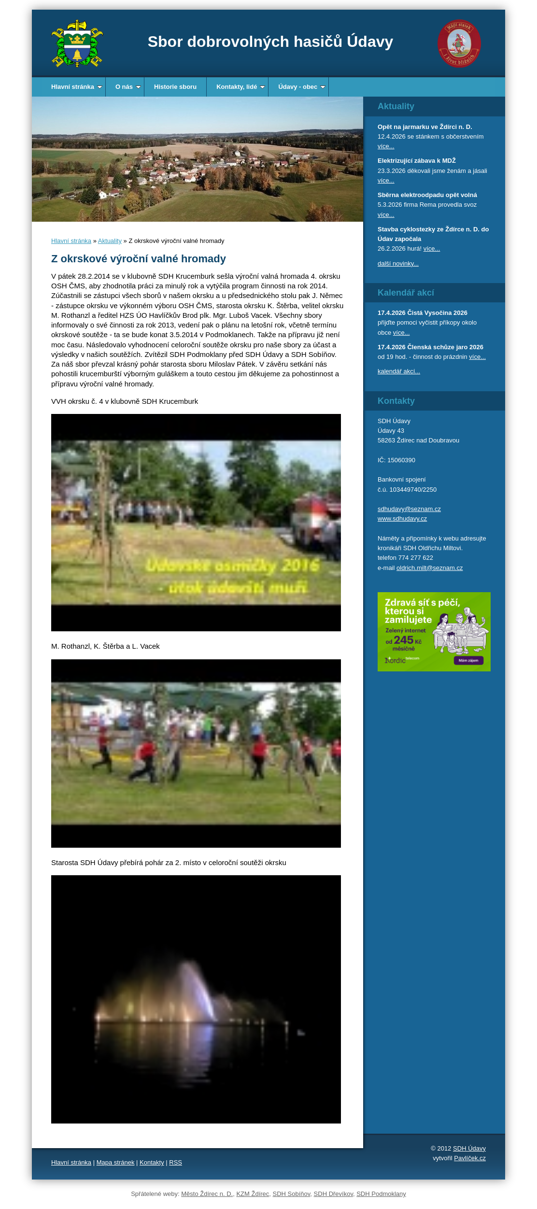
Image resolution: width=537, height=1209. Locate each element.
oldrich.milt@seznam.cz (429, 567)
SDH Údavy (469, 1148)
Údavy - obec (301, 86)
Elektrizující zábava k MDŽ (417, 160)
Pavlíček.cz (470, 1158)
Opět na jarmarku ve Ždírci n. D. (425, 126)
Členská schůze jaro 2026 (445, 347)
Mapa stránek (116, 1162)
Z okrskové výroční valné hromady (138, 259)
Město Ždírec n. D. (207, 1193)
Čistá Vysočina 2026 (437, 312)
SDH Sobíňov (292, 1193)
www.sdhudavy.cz (402, 518)
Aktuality (110, 240)
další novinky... (398, 263)
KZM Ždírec (252, 1193)
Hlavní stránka (76, 86)
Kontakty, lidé (240, 86)
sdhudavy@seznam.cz (409, 508)
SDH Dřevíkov (333, 1193)
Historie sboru (175, 86)
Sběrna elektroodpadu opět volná (427, 195)
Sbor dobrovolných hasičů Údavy (271, 41)
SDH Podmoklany (381, 1193)
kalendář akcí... (399, 371)
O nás (128, 86)
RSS (175, 1162)
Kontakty (152, 1162)
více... (386, 146)
